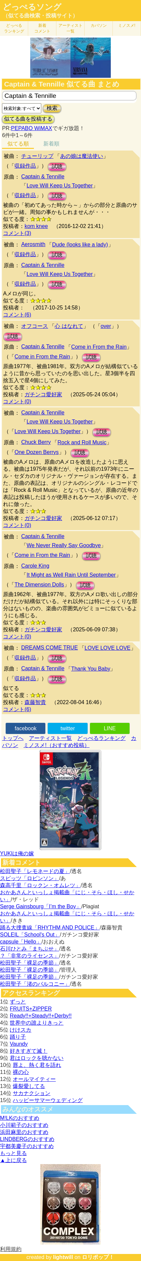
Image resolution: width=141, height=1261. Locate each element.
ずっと (18, 1002)
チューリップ (37, 156)
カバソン (99, 25)
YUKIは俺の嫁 (17, 853)
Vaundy (19, 1044)
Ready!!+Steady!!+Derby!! (41, 1016)
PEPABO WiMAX (31, 128)
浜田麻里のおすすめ (24, 1132)
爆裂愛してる (29, 1086)
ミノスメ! (126, 25)
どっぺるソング (32, 7)
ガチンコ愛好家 (43, 394)
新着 (42, 28)
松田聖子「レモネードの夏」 (35, 871)
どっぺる (14, 28)
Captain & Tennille (42, 176)
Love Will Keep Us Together (60, 185)
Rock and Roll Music (81, 442)
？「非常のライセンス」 (29, 956)
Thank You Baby (90, 669)
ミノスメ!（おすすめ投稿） (56, 745)
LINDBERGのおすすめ (27, 1139)
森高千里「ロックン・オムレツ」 (40, 885)
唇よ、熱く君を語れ (37, 1065)
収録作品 (25, 166)
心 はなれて (69, 326)
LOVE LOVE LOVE (108, 648)
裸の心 (21, 1072)
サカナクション (31, 1093)
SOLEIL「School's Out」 (30, 934)
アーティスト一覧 (50, 738)
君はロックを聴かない (36, 1058)
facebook (26, 728)
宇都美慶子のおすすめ (27, 1146)
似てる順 (18, 144)
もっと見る (13, 1153)
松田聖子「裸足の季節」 (29, 963)
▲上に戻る (13, 1160)
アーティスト (70, 28)
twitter (67, 728)
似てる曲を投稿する (28, 119)
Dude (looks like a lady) (80, 244)
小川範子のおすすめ (24, 1125)
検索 (52, 108)
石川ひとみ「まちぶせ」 (29, 949)
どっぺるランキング (101, 738)
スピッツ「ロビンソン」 (29, 878)
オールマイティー (34, 1079)
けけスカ (20, 1030)
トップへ (12, 738)
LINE (110, 728)
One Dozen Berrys (36, 452)
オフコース (34, 326)
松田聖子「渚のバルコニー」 (35, 984)
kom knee (36, 226)
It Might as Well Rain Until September (71, 575)
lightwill (63, 1257)
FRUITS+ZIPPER (31, 1009)
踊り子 (18, 1037)
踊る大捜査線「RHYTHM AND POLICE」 (50, 927)
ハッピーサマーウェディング (48, 1100)
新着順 (51, 144)
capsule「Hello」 (21, 941)
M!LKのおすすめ (19, 1118)
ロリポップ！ (98, 1257)
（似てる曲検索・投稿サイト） (40, 15)
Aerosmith (33, 244)
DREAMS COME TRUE (49, 647)
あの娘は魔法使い (81, 156)
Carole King (35, 566)
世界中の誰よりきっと (36, 1023)
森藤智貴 (35, 702)
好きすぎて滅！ (28, 1051)
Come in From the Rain (99, 347)
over (106, 326)
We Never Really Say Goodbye (64, 545)
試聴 (57, 166)
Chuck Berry (36, 442)
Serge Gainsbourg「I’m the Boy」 (40, 906)
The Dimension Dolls (39, 584)
